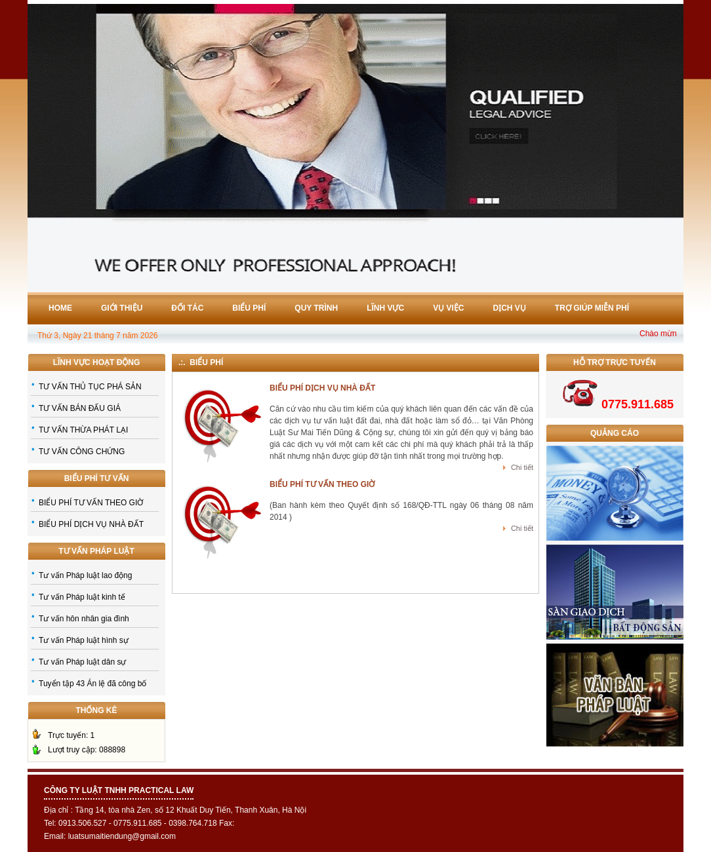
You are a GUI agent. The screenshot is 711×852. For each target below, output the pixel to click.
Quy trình (316, 308)
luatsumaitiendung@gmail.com (122, 836)
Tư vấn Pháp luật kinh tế (82, 597)
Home (60, 308)
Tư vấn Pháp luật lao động (85, 575)
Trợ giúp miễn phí (592, 308)
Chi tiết (522, 467)
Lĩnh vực (385, 308)
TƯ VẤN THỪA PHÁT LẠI (83, 430)
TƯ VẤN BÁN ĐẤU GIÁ (80, 408)
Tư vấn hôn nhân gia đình (84, 618)
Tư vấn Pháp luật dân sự (82, 662)
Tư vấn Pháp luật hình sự (84, 640)
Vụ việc (448, 308)
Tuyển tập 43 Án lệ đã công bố (92, 683)
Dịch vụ (509, 308)
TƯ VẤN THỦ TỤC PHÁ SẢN (90, 386)
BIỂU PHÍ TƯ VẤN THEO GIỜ (91, 502)
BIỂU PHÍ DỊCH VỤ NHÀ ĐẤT (91, 524)
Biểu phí (249, 308)
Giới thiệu (121, 308)
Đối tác (187, 308)
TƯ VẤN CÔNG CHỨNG (82, 451)
